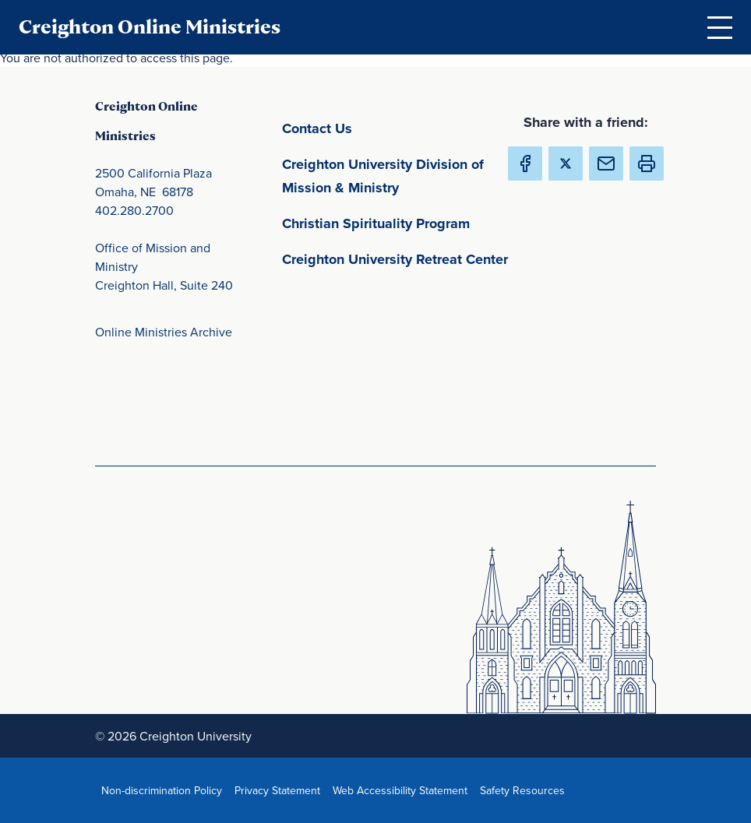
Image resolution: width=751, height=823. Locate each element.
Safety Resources (525, 790)
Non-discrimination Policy (164, 790)
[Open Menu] (719, 27)
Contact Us (390, 127)
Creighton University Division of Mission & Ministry (399, 176)
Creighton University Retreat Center (399, 258)
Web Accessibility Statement (403, 790)
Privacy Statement (280, 790)
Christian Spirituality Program (399, 222)
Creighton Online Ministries (149, 27)
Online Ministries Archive (163, 331)
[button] (646, 163)
